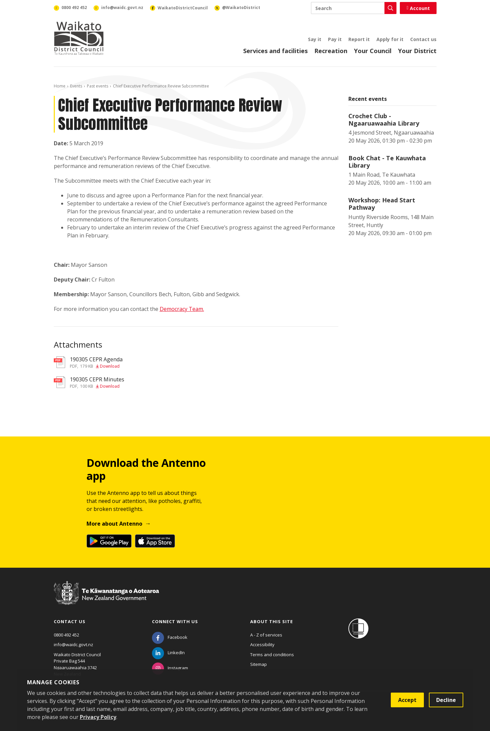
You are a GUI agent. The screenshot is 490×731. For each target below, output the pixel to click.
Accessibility (262, 645)
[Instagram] (170, 668)
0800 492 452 (66, 635)
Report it (359, 39)
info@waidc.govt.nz (73, 645)
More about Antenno (114, 523)
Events (76, 86)
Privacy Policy (98, 717)
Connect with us (175, 621)
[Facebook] (169, 637)
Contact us (423, 39)
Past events (97, 86)
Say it (314, 39)
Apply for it (389, 39)
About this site (271, 621)
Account (418, 8)
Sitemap (258, 664)
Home (59, 86)
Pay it (335, 39)
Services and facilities (275, 51)
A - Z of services (266, 635)
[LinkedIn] (168, 653)
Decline (446, 700)
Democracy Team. (182, 309)
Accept (407, 700)
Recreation (330, 51)
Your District (417, 51)
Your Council (372, 51)
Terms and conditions (272, 655)
